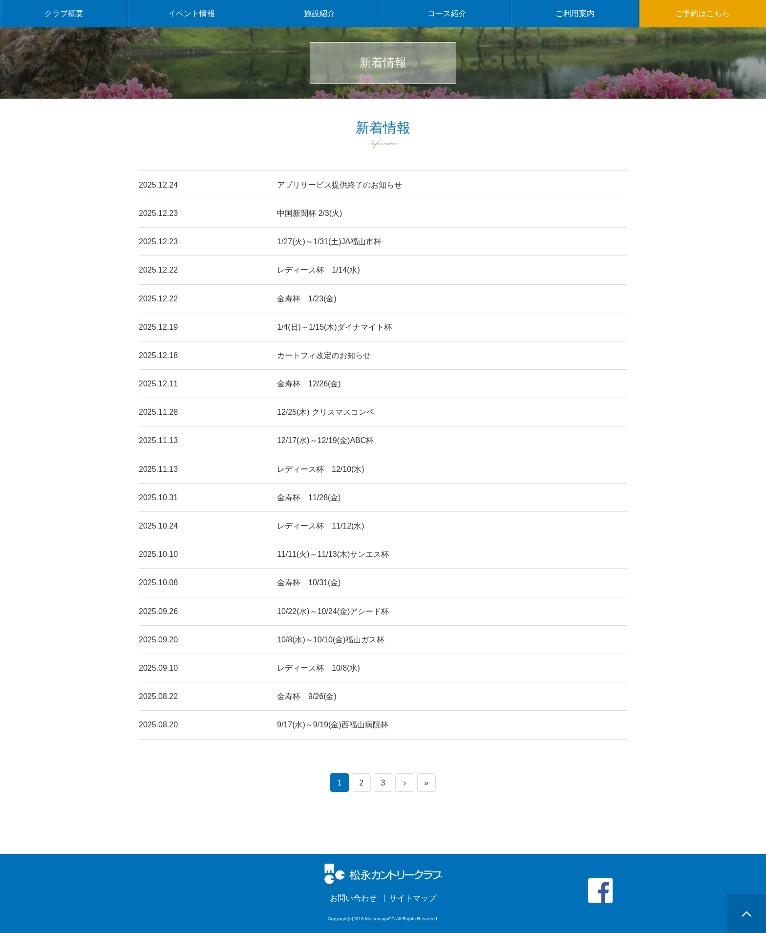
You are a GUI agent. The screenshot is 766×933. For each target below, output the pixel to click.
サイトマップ (412, 898)
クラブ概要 (64, 13)
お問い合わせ (353, 898)
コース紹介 (447, 13)
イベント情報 (191, 13)
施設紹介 (319, 13)
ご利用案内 (575, 13)
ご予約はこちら (702, 13)
